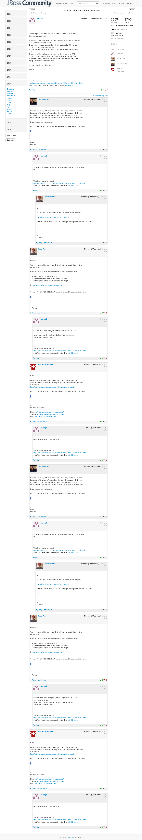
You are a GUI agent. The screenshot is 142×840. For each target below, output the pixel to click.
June (9, 102)
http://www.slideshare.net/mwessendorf (51, 414)
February (10, 111)
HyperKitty (70, 837)
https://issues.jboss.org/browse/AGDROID (47, 285)
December (11, 89)
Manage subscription (119, 29)
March (9, 109)
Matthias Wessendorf (45, 364)
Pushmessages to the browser (124, 13)
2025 (9, 21)
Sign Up (131, 3)
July (8, 100)
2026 (9, 14)
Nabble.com (69, 85)
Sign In (122, 3)
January (10, 114)
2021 (9, 49)
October (10, 93)
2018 (9, 70)
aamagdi (40, 18)
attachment (42, 150)
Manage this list (109, 3)
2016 (9, 84)
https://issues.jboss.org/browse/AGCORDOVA (53, 217)
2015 (9, 122)
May (8, 105)
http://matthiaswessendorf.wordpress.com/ (49, 412)
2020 (9, 56)
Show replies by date (100, 95)
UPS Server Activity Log (37, 13)
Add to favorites (117, 39)
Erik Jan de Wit (43, 99)
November (11, 91)
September (11, 96)
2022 (9, 42)
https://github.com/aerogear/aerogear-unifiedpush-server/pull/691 (53, 387)
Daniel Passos (49, 197)
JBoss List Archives (40, 3)
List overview (11, 135)
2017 (9, 77)
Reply (32, 90)
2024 (9, 28)
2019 (9, 63)
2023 (9, 35)
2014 (9, 129)
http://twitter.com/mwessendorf (46, 416)
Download (10, 140)
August (9, 98)
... (32, 131)
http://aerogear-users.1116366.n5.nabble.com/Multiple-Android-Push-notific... (56, 83)
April (8, 107)
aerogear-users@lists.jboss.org (122, 25)
